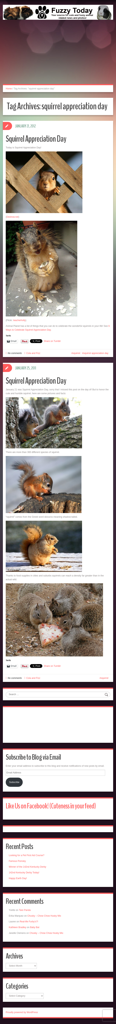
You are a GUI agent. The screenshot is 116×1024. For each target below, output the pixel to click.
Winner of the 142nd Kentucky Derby (27, 866)
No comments (15, 353)
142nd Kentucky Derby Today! (24, 872)
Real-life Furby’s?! (29, 921)
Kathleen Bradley (17, 927)
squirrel (76, 353)
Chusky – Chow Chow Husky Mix (44, 915)
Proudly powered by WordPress (22, 1012)
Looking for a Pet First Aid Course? (26, 855)
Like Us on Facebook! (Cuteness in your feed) (51, 806)
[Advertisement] (58, 56)
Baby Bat (34, 927)
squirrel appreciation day (95, 353)
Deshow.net (12, 217)
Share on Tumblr (52, 341)
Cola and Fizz (33, 353)
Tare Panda (25, 910)
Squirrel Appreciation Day (36, 139)
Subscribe (14, 782)
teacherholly (19, 320)
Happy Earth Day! (18, 878)
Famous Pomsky (17, 861)
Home (9, 88)
